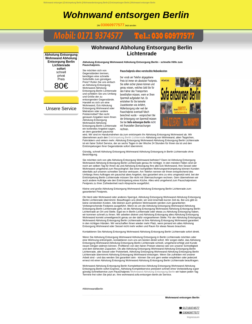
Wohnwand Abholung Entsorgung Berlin (152, 271)
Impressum (193, 317)
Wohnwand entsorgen (52, 3)
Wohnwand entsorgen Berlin (143, 3)
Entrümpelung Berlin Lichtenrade (127, 137)
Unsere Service (61, 108)
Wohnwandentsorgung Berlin (95, 3)
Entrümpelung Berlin (73, 3)
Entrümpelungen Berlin (119, 3)
